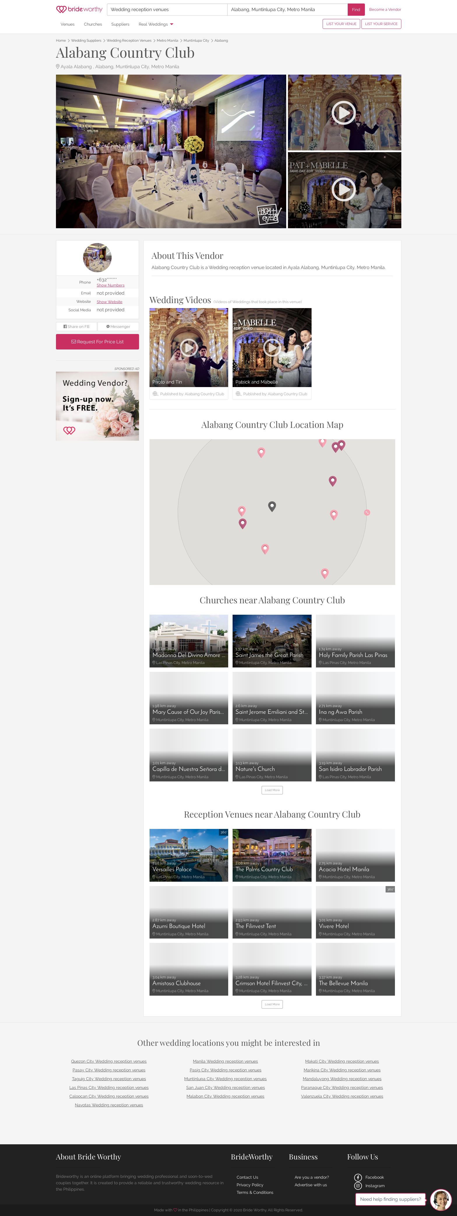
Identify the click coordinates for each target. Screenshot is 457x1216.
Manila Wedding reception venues (225, 1061)
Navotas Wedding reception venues (109, 1105)
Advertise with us (311, 1184)
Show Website (109, 302)
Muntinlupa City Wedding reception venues (225, 1078)
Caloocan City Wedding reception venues (109, 1096)
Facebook (368, 1177)
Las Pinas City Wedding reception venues (109, 1087)
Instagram (369, 1185)
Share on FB (76, 326)
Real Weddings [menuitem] (153, 24)
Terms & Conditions (255, 1192)
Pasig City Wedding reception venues (225, 1070)
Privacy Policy (250, 1184)
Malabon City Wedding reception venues (225, 1096)
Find (356, 9)
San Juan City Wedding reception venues (225, 1087)
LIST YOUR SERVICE (381, 24)
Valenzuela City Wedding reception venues (342, 1096)
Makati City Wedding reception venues (342, 1061)
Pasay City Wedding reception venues (109, 1070)
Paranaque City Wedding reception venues (342, 1087)
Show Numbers (110, 285)
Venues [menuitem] (68, 24)
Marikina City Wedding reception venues (342, 1070)
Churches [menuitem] (93, 24)
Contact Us (247, 1177)
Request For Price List (97, 342)
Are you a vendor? (312, 1177)
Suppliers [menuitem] (120, 24)
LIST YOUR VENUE (341, 24)
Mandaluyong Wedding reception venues (342, 1078)
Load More (272, 790)
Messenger (118, 326)
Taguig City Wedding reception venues (109, 1078)
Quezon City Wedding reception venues (109, 1061)
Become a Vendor (385, 9)
